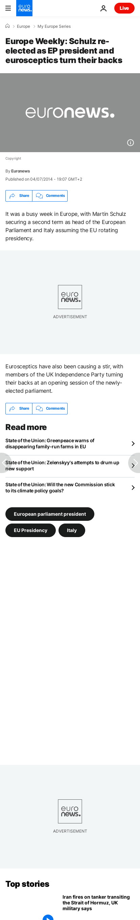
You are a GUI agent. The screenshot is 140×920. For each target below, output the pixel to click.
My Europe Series (54, 26)
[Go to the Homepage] (24, 8)
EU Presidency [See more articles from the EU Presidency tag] (30, 530)
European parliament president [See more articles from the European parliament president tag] (50, 513)
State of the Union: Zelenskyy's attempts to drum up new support (62, 465)
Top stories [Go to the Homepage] (27, 884)
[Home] (7, 26)
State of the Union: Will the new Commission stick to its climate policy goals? (60, 487)
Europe (23, 26)
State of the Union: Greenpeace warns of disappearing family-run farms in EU (49, 443)
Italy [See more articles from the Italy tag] (72, 530)
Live (124, 8)
